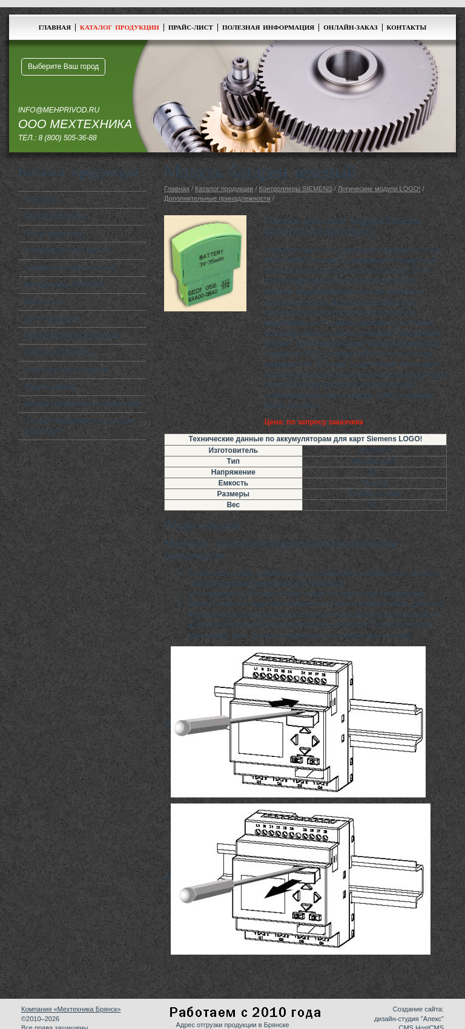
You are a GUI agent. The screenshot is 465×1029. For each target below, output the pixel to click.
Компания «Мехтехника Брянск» (70, 1009)
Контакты (407, 27)
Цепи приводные (52, 318)
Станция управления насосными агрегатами (79, 426)
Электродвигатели (55, 216)
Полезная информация (268, 27)
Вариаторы (43, 301)
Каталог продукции (119, 27)
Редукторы (42, 199)
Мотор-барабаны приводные (72, 335)
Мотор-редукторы (54, 233)
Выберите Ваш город (63, 66)
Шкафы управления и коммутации (82, 404)
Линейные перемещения (66, 369)
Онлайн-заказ (350, 27)
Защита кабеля (50, 387)
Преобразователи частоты (68, 250)
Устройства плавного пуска (70, 268)
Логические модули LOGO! (379, 188)
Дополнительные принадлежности (217, 198)
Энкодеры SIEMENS (58, 352)
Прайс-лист (190, 27)
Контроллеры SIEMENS (64, 285)
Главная (55, 27)
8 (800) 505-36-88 (68, 138)
